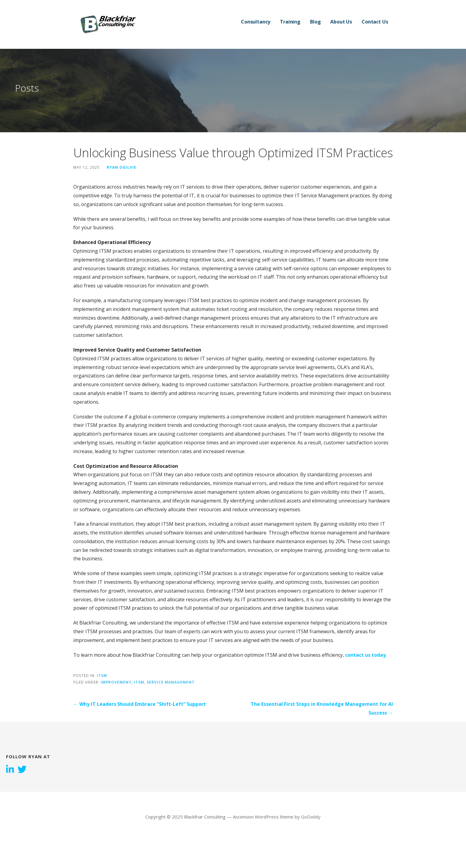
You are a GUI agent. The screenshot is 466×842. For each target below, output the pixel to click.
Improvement (116, 682)
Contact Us (375, 21)
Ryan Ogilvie (121, 167)
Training (290, 21)
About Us (341, 21)
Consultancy (255, 21)
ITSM (102, 675)
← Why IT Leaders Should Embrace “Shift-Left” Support (139, 704)
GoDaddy (311, 817)
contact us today (365, 655)
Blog (315, 21)
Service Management (171, 682)
